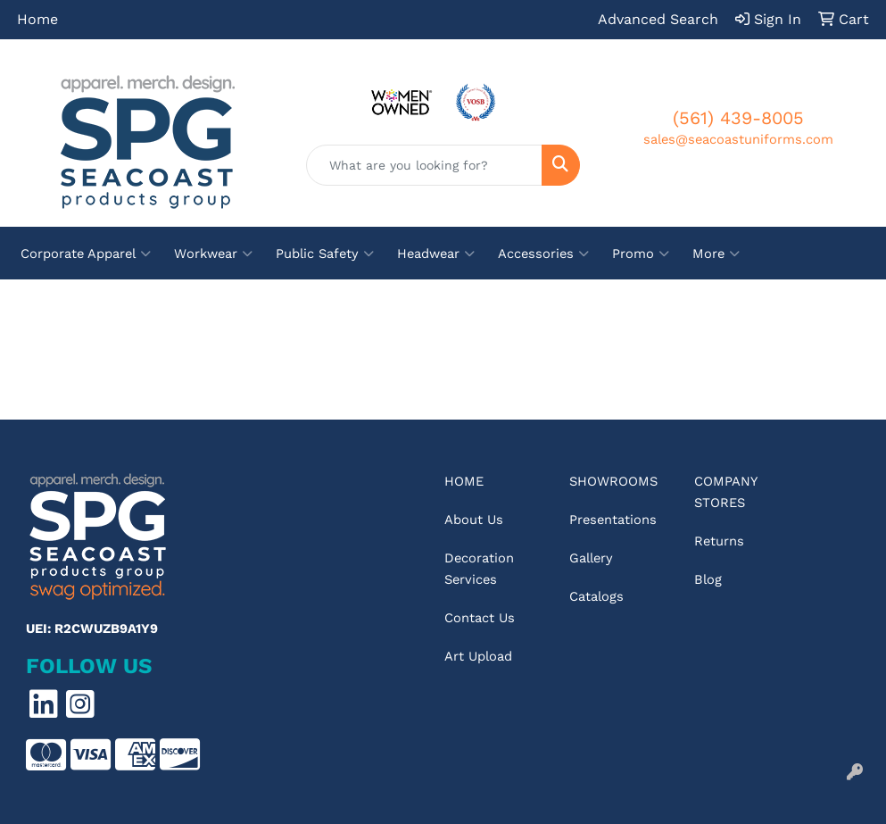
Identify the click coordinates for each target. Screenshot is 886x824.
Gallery (591, 558)
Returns (719, 541)
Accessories (543, 253)
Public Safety (325, 253)
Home (37, 19)
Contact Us (479, 618)
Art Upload (478, 656)
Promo (640, 253)
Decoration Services (479, 568)
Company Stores (725, 492)
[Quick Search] (424, 165)
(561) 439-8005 (738, 118)
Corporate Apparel (86, 253)
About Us (473, 520)
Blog (708, 579)
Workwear (213, 253)
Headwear (436, 253)
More (716, 253)
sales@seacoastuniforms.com (738, 139)
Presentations (613, 520)
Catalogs (596, 596)
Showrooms (613, 481)
